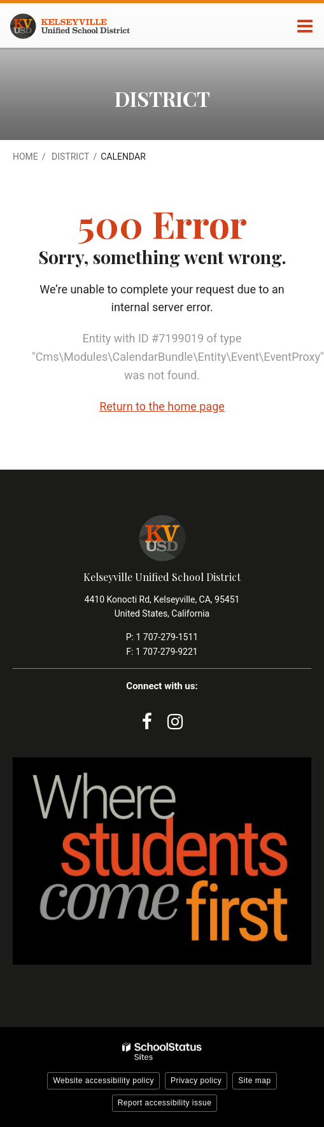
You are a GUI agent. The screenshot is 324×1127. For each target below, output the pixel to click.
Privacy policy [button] (196, 1080)
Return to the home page (162, 406)
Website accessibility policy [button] (103, 1080)
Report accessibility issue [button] (165, 1102)
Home (25, 156)
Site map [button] (254, 1080)
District (70, 156)
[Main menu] (305, 25)
